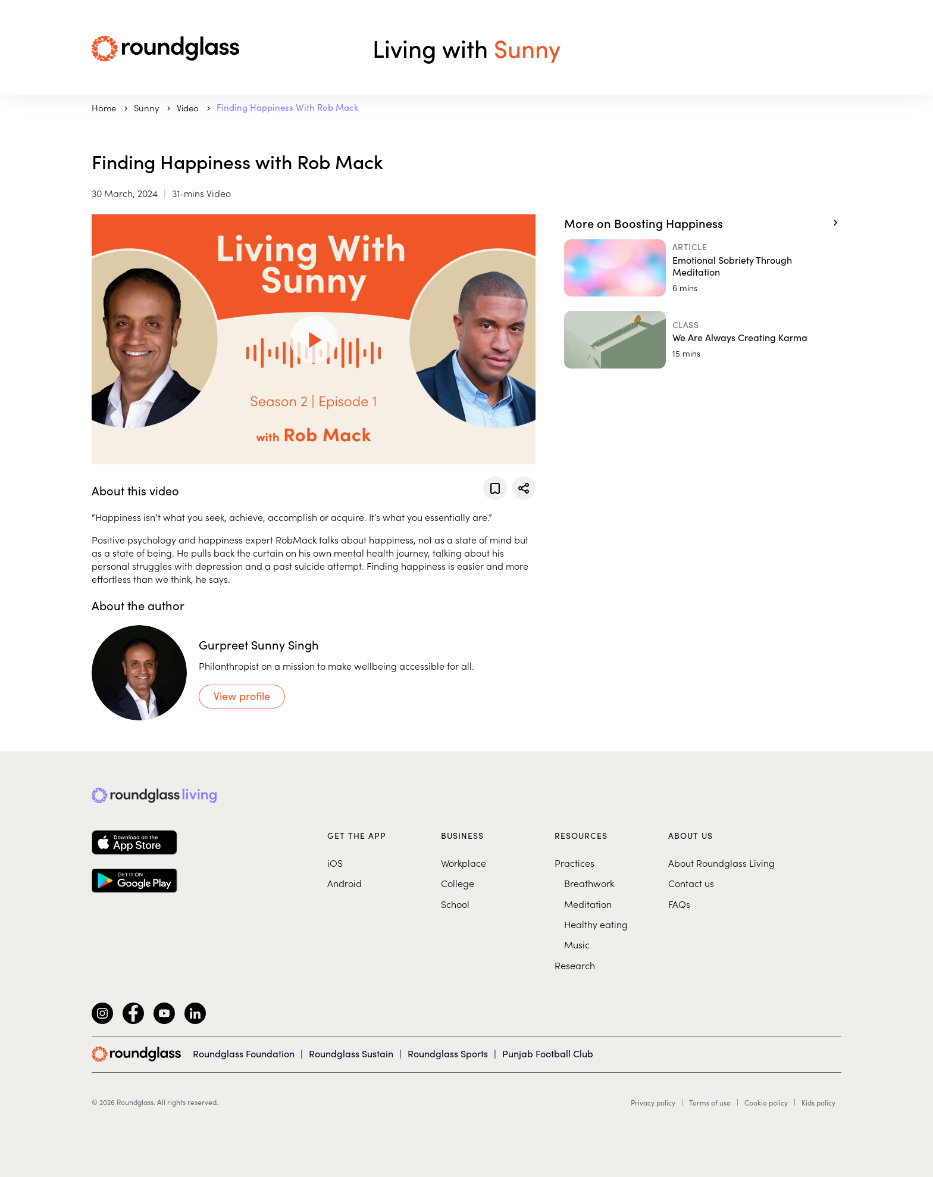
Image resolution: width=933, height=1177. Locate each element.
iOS (335, 862)
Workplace (463, 862)
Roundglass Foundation (244, 1053)
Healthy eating (596, 924)
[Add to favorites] (495, 488)
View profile (242, 696)
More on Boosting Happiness (643, 222)
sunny (147, 107)
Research (575, 965)
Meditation (588, 903)
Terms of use (710, 1102)
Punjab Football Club (547, 1053)
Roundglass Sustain (351, 1053)
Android (344, 882)
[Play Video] (313, 339)
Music (577, 944)
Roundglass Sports (448, 1053)
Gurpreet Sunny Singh (259, 644)
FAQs (679, 903)
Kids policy (818, 1102)
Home (105, 107)
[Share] (524, 488)
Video (189, 107)
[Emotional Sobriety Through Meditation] (702, 267)
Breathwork (589, 882)
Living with (466, 47)
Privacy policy (653, 1102)
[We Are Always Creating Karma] (702, 339)
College (457, 882)
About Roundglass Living (721, 862)
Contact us (691, 882)
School (455, 903)
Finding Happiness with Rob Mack (287, 107)
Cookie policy (766, 1102)
